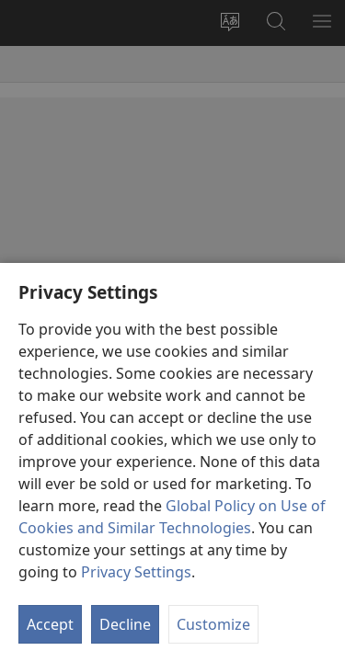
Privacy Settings (136, 572)
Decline (125, 624)
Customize (213, 624)
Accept (50, 624)
